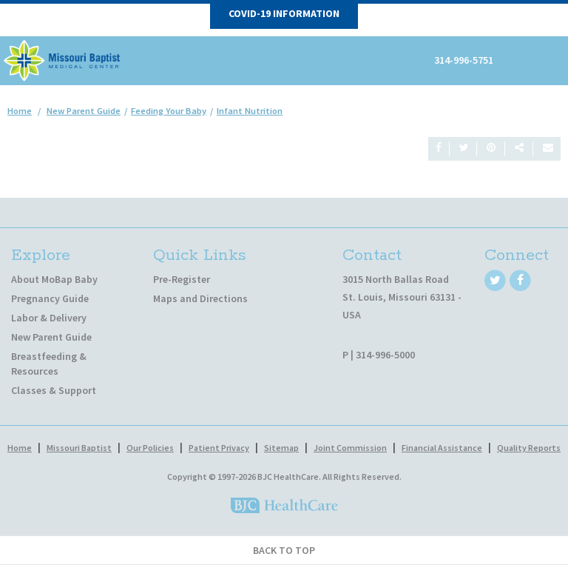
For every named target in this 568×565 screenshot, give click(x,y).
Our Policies (150, 447)
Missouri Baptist (79, 447)
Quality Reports (529, 447)
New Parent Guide (51, 337)
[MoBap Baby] (63, 59)
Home (19, 110)
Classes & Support (53, 390)
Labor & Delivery (49, 317)
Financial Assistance (442, 447)
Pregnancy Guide (50, 298)
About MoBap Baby (54, 279)
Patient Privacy (219, 447)
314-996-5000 (385, 354)
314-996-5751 (463, 60)
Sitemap (281, 447)
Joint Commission (350, 447)
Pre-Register (181, 279)
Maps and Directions (200, 298)
